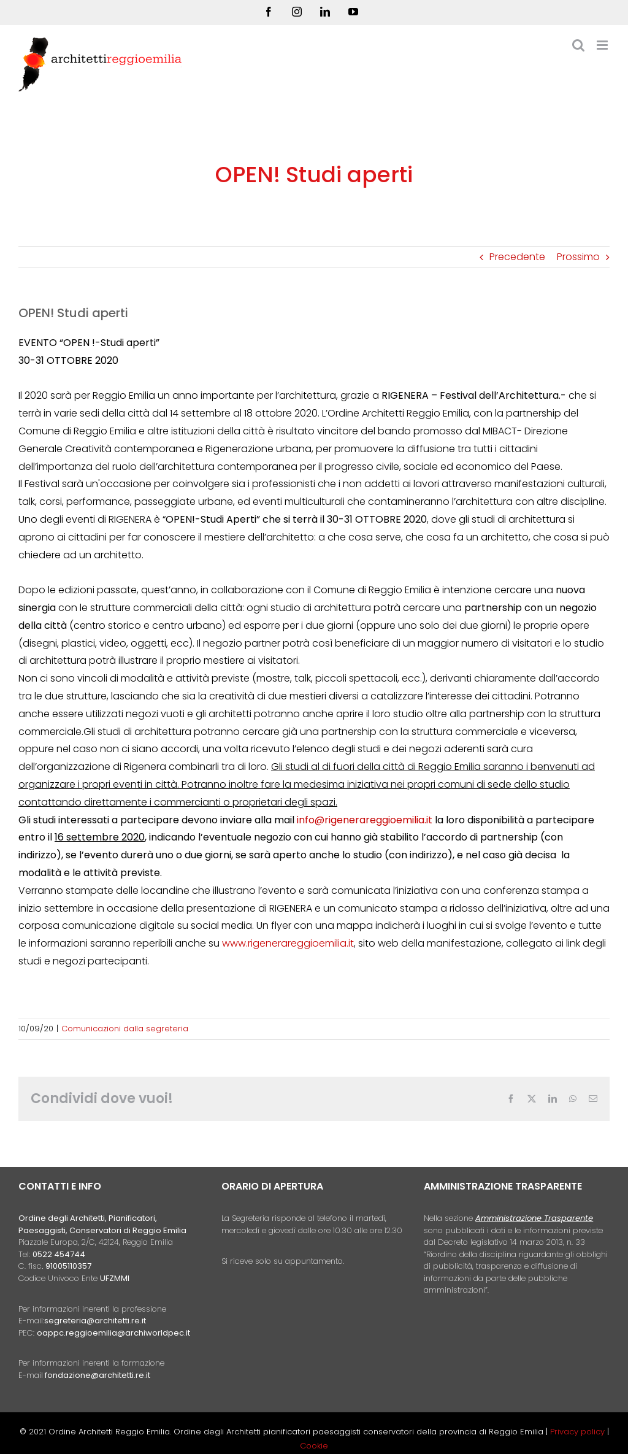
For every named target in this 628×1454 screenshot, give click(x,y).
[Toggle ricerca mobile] (578, 45)
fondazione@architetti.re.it (97, 1375)
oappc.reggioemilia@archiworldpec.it (113, 1333)
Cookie (314, 1446)
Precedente (517, 257)
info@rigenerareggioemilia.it (364, 820)
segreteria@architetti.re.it (95, 1320)
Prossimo (578, 257)
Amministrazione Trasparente (534, 1218)
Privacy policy (578, 1431)
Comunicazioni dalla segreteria (124, 1028)
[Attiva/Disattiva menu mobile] (603, 45)
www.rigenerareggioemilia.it (288, 943)
